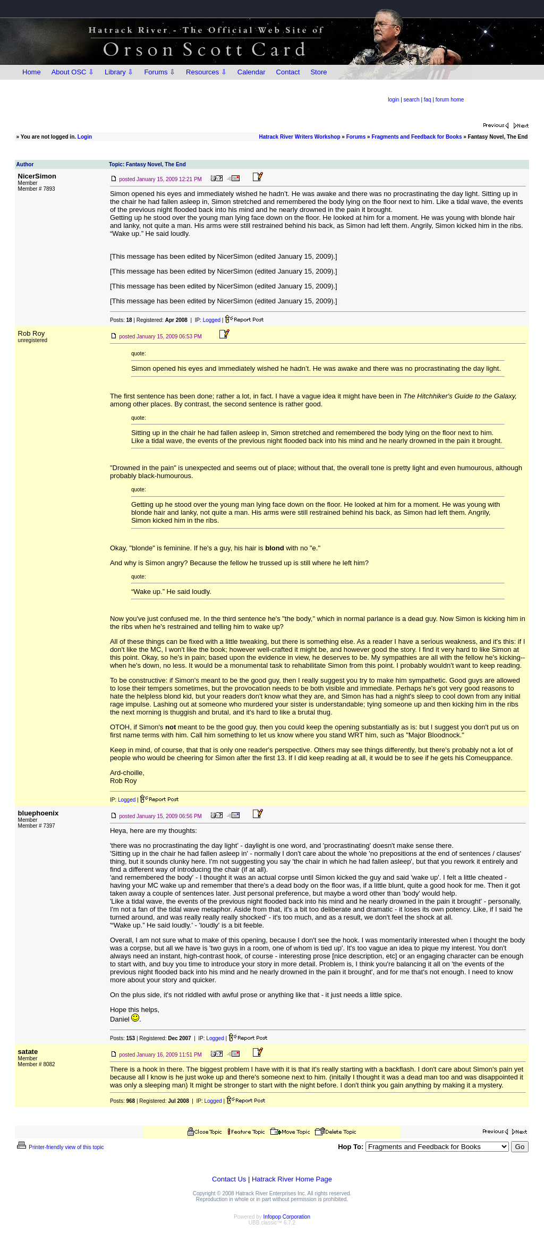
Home (31, 72)
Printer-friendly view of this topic (59, 1147)
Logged (211, 320)
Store (318, 72)
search (412, 100)
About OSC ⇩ (73, 72)
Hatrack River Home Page (292, 1179)
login (393, 100)
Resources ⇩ (206, 72)
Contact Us (229, 1179)
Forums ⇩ (159, 72)
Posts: (121, 320)
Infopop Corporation (287, 1217)
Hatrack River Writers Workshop (299, 137)
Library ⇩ (119, 72)
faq (427, 100)
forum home (450, 100)
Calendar (251, 72)
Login (85, 137)
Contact (288, 72)
